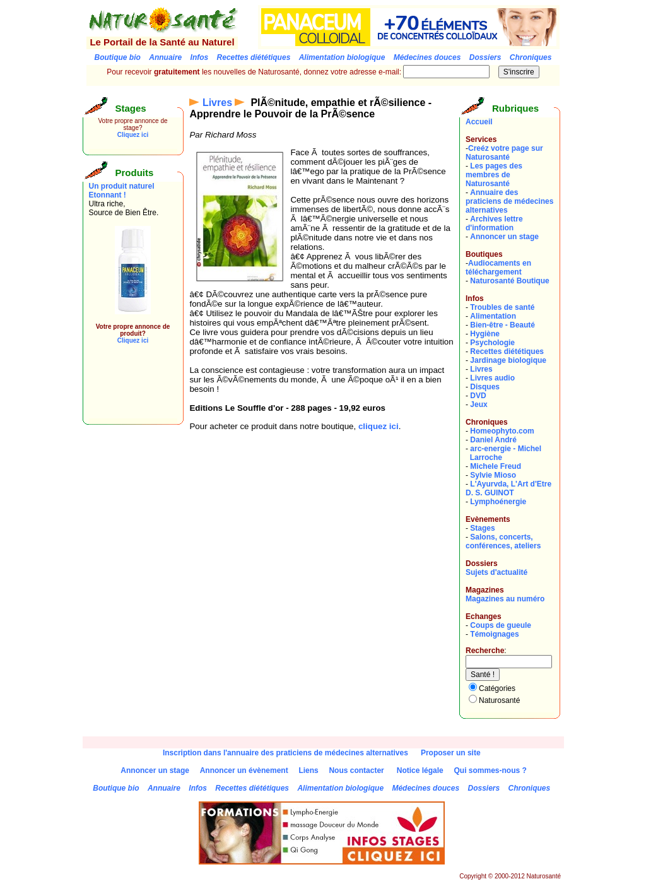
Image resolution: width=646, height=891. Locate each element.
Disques (485, 386)
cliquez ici (378, 426)
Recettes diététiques (507, 351)
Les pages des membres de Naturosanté (494, 175)
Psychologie (492, 342)
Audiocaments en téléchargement (498, 267)
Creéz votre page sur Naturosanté (504, 153)
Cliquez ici (132, 134)
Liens (308, 770)
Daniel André (493, 439)
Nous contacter (356, 770)
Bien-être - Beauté (502, 325)
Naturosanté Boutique (509, 280)
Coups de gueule (500, 625)
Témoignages (494, 634)
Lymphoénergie (498, 501)
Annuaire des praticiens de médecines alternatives (509, 201)
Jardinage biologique (508, 360)
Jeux (478, 404)
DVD (478, 395)
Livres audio (492, 378)
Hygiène (485, 333)
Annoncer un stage (504, 236)
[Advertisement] (127, 390)
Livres (217, 102)
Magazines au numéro (505, 598)
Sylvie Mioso (493, 475)
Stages (482, 528)
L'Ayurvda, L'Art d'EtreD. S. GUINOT (508, 488)
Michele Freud (495, 466)
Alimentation (493, 316)
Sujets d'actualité (496, 572)
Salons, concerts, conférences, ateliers (503, 541)
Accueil (479, 121)
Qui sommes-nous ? (490, 770)
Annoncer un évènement (244, 770)
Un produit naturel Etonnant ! (122, 190)
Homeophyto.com (502, 431)
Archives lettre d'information (494, 223)
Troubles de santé (502, 307)
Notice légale (420, 770)
